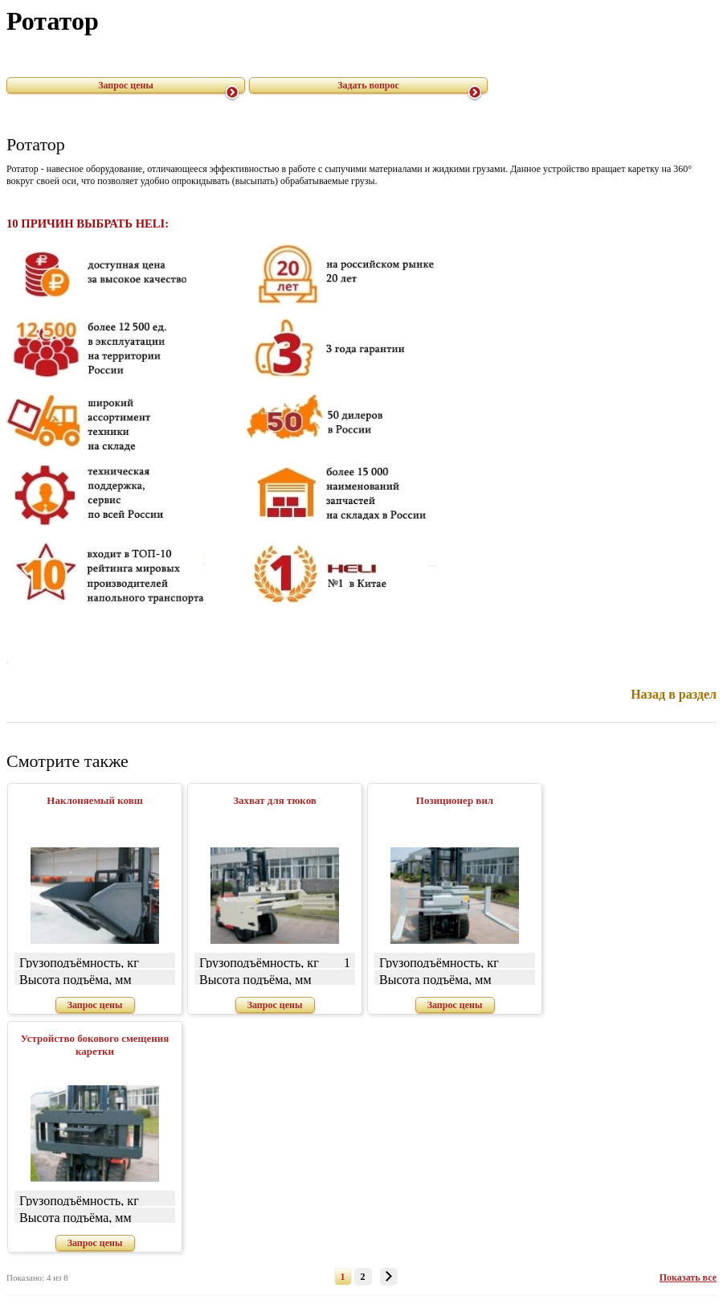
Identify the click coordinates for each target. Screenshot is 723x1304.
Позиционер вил (454, 800)
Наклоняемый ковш (94, 800)
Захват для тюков (275, 800)
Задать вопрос (368, 85)
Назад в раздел (674, 694)
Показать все (688, 1277)
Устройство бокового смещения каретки (95, 1044)
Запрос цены (125, 85)
